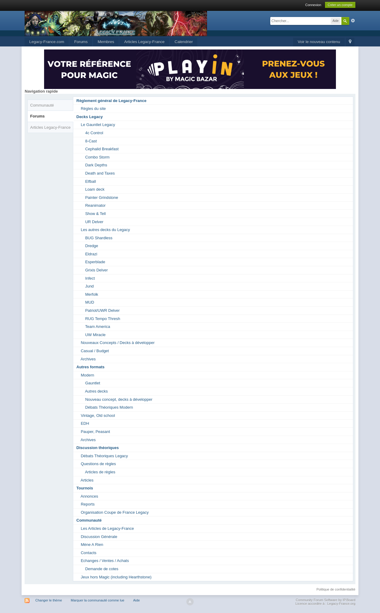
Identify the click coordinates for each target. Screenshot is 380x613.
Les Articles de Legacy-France (107, 528)
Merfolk (91, 294)
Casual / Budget (95, 351)
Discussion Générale (99, 536)
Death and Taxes (100, 173)
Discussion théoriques (97, 447)
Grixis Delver (96, 270)
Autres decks (96, 391)
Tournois (84, 488)
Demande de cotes (101, 569)
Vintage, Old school (98, 415)
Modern (87, 375)
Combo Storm (97, 157)
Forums (81, 41)
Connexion (313, 5)
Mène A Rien (92, 544)
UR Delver (94, 222)
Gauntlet (92, 383)
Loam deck (95, 189)
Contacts (88, 552)
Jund (89, 286)
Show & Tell (95, 213)
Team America (97, 326)
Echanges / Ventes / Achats (105, 560)
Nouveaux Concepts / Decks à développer (118, 342)
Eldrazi (91, 254)
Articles (87, 480)
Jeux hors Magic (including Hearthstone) (116, 577)
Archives (88, 359)
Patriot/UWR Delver (102, 310)
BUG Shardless (98, 238)
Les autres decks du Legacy (105, 229)
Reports (88, 504)
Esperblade (95, 262)
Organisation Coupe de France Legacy (115, 512)
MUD (89, 302)
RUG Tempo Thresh (102, 318)
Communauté (42, 105)
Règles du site (93, 108)
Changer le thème (48, 600)
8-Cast (91, 141)
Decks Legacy (89, 116)
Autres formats (90, 367)
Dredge (91, 245)
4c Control (94, 133)
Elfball (90, 181)
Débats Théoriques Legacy (104, 456)
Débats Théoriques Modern (109, 407)
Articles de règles (100, 472)
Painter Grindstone (101, 197)
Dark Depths (96, 165)
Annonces (89, 496)
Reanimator (95, 205)
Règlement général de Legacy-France (111, 100)
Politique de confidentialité (335, 589)
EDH (85, 423)
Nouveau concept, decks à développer (118, 399)
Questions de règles (98, 463)
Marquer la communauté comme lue (97, 600)
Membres (106, 41)
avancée (353, 20)
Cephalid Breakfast (102, 149)
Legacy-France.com (46, 41)
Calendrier (183, 41)
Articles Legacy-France (144, 41)
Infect (90, 278)
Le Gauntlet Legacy (98, 124)
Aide (136, 600)
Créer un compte (340, 5)
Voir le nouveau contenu (319, 41)
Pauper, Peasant (95, 431)
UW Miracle (95, 334)
